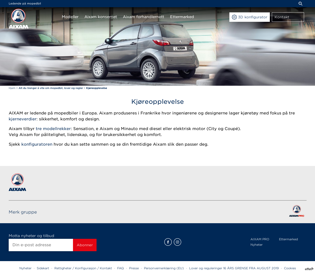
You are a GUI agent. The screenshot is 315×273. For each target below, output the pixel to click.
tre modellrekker (53, 128)
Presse (134, 268)
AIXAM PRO (259, 239)
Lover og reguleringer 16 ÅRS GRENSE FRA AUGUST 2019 (234, 268)
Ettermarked (288, 239)
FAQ (120, 268)
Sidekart (43, 268)
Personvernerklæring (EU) (164, 268)
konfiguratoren (36, 144)
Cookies (290, 268)
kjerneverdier (22, 119)
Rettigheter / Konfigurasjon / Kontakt (83, 268)
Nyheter (256, 244)
